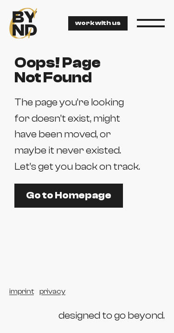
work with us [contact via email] (98, 23)
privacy (52, 291)
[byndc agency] (23, 23)
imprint (21, 291)
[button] (151, 23)
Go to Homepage (68, 195)
